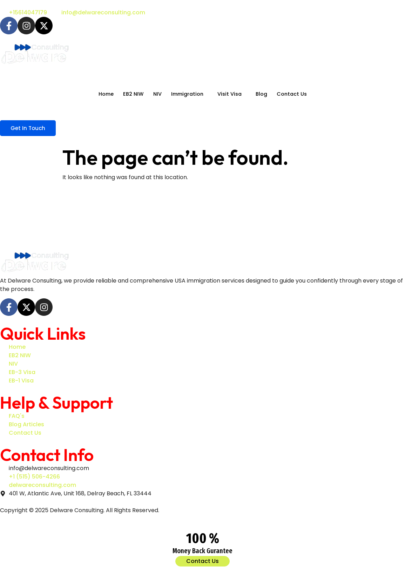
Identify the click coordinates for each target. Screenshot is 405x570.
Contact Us (297, 94)
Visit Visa (231, 94)
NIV (154, 94)
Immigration (187, 94)
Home (100, 94)
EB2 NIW (129, 94)
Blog (265, 94)
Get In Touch (28, 128)
